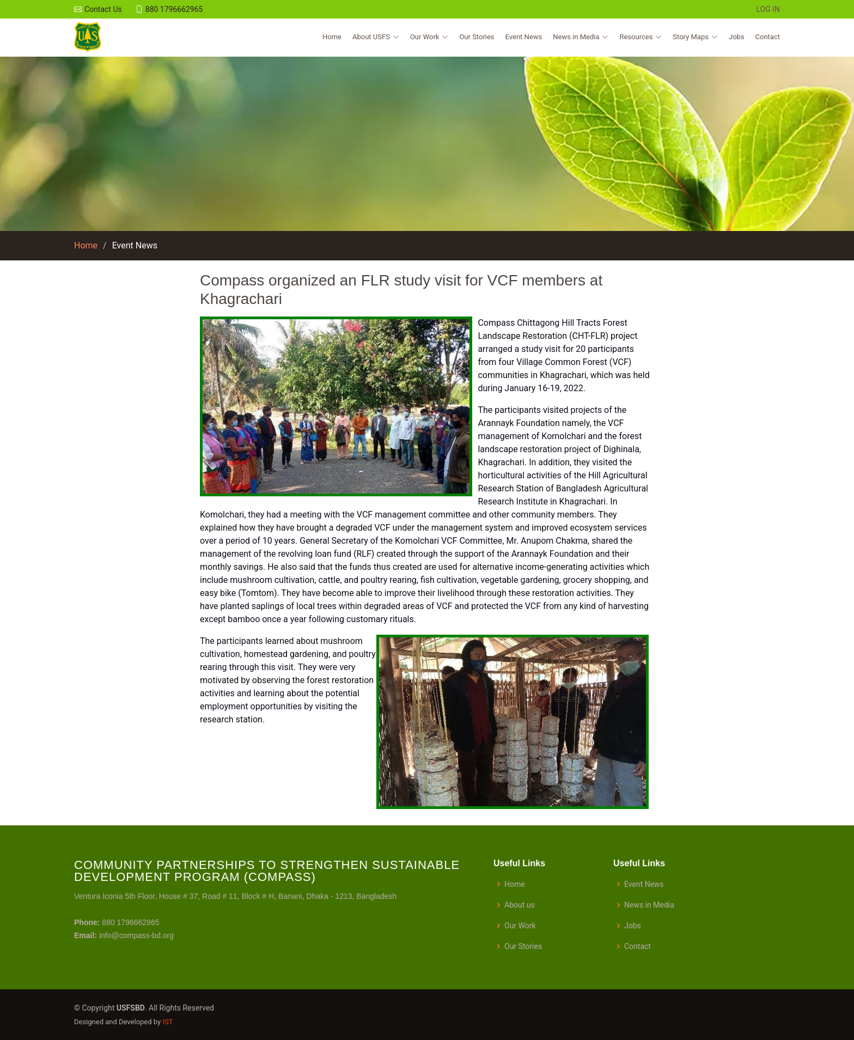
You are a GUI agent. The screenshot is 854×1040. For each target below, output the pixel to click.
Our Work (520, 925)
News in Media (649, 905)
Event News (523, 37)
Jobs (737, 37)
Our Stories (476, 37)
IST (167, 1022)
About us (519, 905)
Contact (767, 37)
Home (331, 37)
